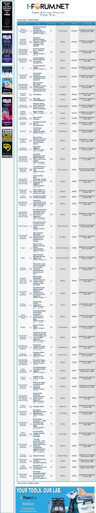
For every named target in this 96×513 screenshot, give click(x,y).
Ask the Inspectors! (23, 196)
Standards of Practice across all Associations (39, 467)
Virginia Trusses (39, 456)
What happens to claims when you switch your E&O (39, 191)
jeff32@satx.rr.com (85, 387)
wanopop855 (85, 107)
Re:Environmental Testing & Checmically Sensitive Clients (39, 29)
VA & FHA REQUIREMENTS (39, 99)
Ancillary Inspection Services (23, 113)
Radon (23, 248)
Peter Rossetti (63, 226)
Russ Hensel (62, 355)
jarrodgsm (62, 87)
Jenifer (85, 61)
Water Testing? (38, 111)
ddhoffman (62, 123)
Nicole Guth (85, 258)
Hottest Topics (59, 13)
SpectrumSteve (85, 227)
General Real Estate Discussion (23, 140)
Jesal (63, 149)
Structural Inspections (23, 455)
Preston (85, 363)
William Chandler (85, 468)
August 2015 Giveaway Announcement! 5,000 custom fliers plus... (39, 396)
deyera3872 (85, 42)
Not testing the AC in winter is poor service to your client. (39, 224)
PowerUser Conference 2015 (39, 345)
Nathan (62, 42)
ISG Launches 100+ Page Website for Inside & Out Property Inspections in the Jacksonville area (39, 87)
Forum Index (21, 20)
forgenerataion (85, 141)
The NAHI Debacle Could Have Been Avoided (39, 369)
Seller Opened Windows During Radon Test (39, 256)
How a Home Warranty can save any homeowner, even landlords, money (39, 140)
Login (52, 15)
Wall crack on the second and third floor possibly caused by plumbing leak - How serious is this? (39, 269)
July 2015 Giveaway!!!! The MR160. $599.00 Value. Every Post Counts (39, 157)
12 (43, 219)
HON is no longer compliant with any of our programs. (39, 385)
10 (39, 219)
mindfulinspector (86, 31)
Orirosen (85, 379)
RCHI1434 (85, 305)
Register (44, 15)
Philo (85, 399)
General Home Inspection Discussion (23, 76)
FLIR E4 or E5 (38, 376)
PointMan (85, 52)
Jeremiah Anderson (62, 248)
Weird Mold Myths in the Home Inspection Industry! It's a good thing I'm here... (39, 315)
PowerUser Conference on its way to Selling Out (39, 202)
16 (43, 164)
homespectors (63, 347)
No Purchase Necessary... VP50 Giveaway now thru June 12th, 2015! (39, 422)
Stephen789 (85, 132)
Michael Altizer (63, 456)
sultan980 (85, 269)
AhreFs (85, 119)
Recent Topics (47, 13)
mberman (85, 476)
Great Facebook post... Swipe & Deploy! (38, 50)
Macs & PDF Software (37, 118)
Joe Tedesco (63, 131)
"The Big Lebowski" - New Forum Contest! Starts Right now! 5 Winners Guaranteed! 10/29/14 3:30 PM (39, 444)
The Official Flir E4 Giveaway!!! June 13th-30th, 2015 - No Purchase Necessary (39, 213)
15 (41, 164)
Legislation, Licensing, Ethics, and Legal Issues (23, 42)
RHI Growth (85, 69)
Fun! (23, 68)
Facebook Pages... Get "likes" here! (39, 360)
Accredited (85, 317)
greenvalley (63, 434)
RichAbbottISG (63, 106)
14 (39, 164)
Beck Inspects (62, 170)
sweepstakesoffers (85, 170)
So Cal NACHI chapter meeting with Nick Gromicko (39, 434)
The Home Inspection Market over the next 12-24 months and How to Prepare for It (39, 476)
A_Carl (85, 159)
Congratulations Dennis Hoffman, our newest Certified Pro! (39, 60)
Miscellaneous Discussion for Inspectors (23, 60)
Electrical (23, 131)
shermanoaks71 (85, 456)
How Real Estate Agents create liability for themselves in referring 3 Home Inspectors (39, 292)
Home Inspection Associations (23, 370)
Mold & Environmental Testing (23, 31)
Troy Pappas (63, 413)
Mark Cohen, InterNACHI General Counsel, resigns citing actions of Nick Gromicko (39, 281)
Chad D (62, 118)
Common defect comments (38, 353)
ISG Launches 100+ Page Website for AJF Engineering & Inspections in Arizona (38, 237)
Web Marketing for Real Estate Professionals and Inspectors (23, 52)
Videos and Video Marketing (23, 106)
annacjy (62, 269)
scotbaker (63, 94)
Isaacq (63, 99)
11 (41, 219)
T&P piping (37, 94)
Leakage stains (38, 406)
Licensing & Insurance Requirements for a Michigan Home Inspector (39, 76)
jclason (63, 113)
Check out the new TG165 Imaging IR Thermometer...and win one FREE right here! (39, 336)
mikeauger (85, 414)
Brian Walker (62, 76)
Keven (63, 305)
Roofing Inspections (23, 304)
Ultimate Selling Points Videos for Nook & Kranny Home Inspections (39, 106)
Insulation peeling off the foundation (39, 196)
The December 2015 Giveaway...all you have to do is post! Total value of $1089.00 (39, 180)
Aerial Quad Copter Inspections (37, 303)
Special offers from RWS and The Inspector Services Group (23, 159)
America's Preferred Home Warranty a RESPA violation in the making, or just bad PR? (39, 42)
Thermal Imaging (22, 378)
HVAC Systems (23, 226)
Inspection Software (37, 147)
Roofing (23, 327)
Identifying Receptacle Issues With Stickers (39, 411)
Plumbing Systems (23, 94)
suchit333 (63, 197)
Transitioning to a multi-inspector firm (39, 168)
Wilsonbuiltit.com (85, 371)
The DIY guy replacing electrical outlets (39, 129)
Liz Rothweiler (63, 327)
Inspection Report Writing (23, 118)
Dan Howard (63, 31)
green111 (63, 406)
